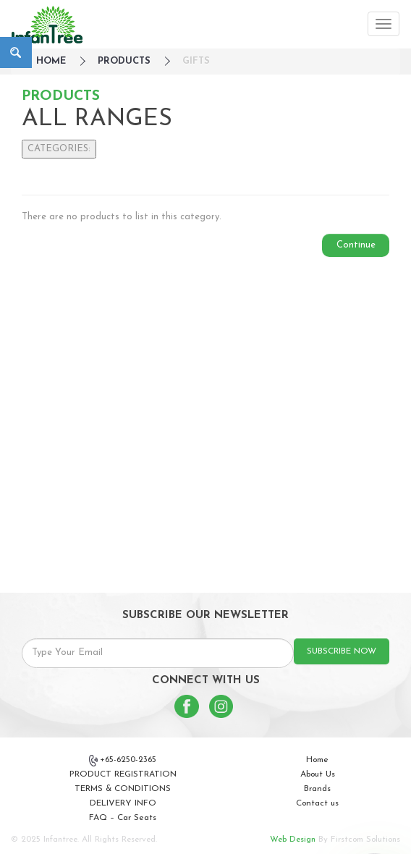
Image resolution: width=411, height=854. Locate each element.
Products (124, 61)
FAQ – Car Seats (122, 817)
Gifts (196, 61)
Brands (317, 789)
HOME (51, 61)
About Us (317, 774)
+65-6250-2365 (123, 760)
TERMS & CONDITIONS (123, 789)
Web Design (292, 839)
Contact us (317, 803)
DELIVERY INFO (123, 803)
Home (317, 760)
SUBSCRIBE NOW (341, 651)
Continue (356, 245)
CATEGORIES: (58, 148)
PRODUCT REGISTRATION (123, 774)
